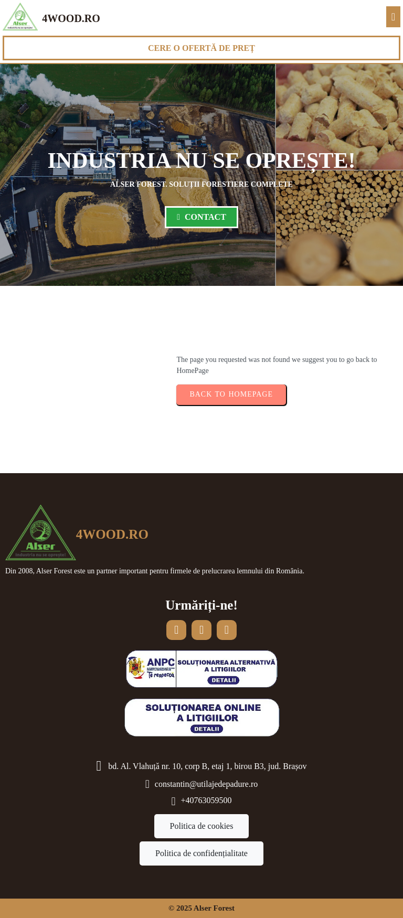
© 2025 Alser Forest (201, 908)
